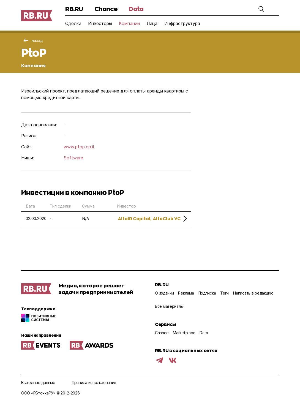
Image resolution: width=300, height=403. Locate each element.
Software (73, 157)
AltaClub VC (167, 218)
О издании (164, 293)
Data (136, 9)
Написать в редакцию (253, 293)
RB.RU (74, 9)
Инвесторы (100, 23)
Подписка (207, 293)
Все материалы (169, 306)
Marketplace (184, 332)
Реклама (186, 293)
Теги (224, 293)
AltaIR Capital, (134, 218)
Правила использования (94, 382)
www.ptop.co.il (79, 146)
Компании (129, 23)
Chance (106, 9)
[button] (261, 9)
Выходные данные (38, 382)
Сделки (73, 23)
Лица (152, 23)
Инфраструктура (182, 23)
